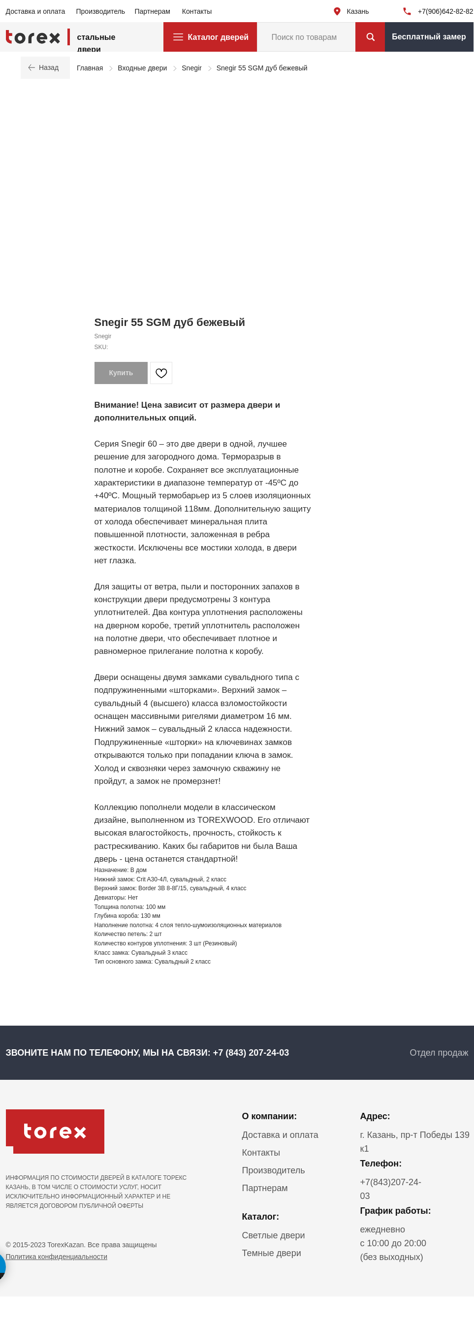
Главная (90, 68)
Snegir (191, 68)
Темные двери (271, 1253)
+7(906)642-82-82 (445, 11)
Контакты (197, 11)
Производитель (101, 11)
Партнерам (152, 11)
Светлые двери (273, 1235)
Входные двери (142, 68)
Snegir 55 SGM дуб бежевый (262, 68)
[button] (429, 37)
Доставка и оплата (35, 11)
